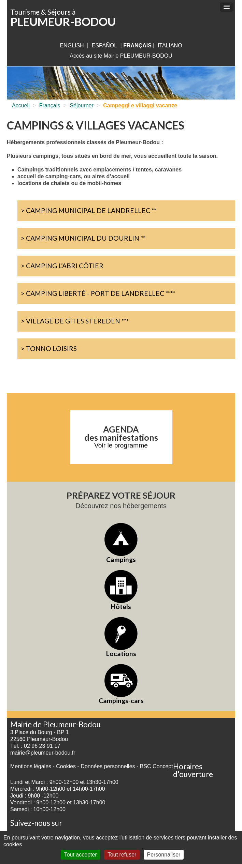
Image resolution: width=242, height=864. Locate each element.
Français (49, 105)
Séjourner (81, 105)
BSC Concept (156, 766)
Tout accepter (80, 855)
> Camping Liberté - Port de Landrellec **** (98, 293)
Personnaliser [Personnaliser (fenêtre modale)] (164, 855)
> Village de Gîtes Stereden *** (75, 321)
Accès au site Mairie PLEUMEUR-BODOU (121, 56)
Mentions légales (30, 766)
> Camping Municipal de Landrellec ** (88, 210)
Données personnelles (108, 766)
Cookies (66, 766)
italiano (170, 45)
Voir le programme (121, 445)
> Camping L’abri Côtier (62, 266)
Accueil (21, 105)
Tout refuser (122, 855)
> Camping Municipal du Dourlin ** (83, 238)
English (72, 45)
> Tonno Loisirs (49, 348)
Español (104, 45)
